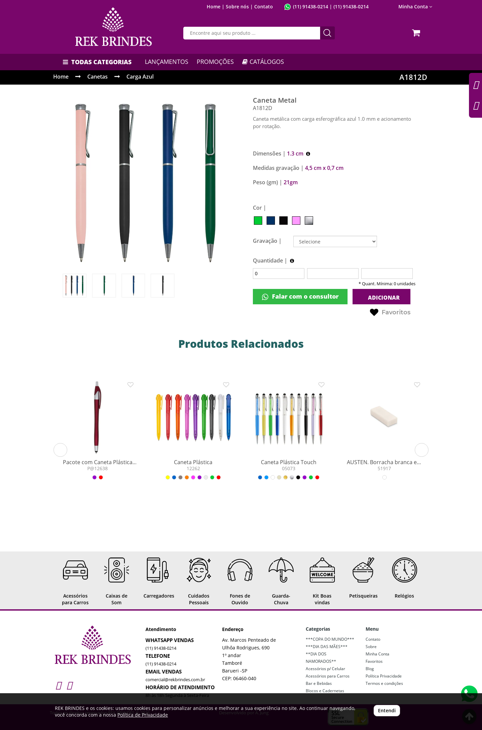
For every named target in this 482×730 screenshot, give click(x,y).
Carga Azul (140, 76)
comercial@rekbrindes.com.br (175, 679)
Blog (370, 668)
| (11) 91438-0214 (348, 6)
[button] (60, 450)
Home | (215, 6)
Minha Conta (415, 6)
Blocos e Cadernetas (325, 691)
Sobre (371, 646)
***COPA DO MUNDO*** (330, 639)
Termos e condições (384, 683)
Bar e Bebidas (319, 683)
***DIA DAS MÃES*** (327, 646)
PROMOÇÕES (215, 62)
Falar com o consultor (300, 296)
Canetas (97, 76)
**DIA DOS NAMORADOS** (321, 657)
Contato (263, 6)
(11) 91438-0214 (310, 6)
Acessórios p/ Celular (325, 668)
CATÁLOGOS (263, 62)
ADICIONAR (383, 297)
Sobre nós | (239, 6)
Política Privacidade (384, 676)
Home (61, 76)
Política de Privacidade (142, 715)
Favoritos (390, 312)
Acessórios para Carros (328, 676)
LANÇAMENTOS (166, 62)
